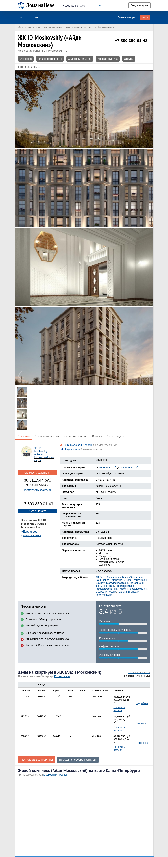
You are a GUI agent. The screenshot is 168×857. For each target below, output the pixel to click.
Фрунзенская (72, 449)
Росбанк (123, 588)
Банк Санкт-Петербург (108, 580)
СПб (66, 445)
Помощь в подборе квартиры (77, 759)
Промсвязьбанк (125, 585)
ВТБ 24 (127, 580)
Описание (24, 436)
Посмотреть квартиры (37, 489)
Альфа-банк (114, 577)
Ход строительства (79, 58)
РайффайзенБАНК (106, 588)
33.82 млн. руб (129, 467)
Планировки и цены (50, 58)
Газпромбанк (139, 580)
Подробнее (142, 703)
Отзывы (129, 58)
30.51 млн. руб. (108, 467)
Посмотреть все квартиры (37, 759)
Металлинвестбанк (117, 582)
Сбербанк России (106, 591)
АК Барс (100, 577)
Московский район (29, 50)
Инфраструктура (107, 58)
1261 (74, 5)
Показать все (62, 676)
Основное (26, 58)
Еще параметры (126, 17)
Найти (144, 17)
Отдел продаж (139, 5)
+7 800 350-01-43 (131, 40)
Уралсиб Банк (104, 594)
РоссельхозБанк (137, 588)
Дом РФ (100, 582)
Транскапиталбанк (128, 591)
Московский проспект (55, 774)
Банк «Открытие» (132, 577)
